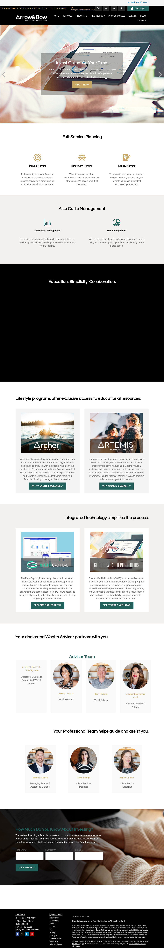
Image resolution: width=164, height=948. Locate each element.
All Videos (53, 941)
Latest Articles (55, 938)
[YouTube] (114, 8)
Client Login (138, 8)
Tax (51, 929)
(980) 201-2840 (58, 8)
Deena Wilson (66, 693)
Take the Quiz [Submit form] (26, 867)
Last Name (50, 850)
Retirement (54, 918)
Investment (54, 921)
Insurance (53, 927)
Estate (52, 924)
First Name (21, 850)
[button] (56, 15)
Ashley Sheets (127, 778)
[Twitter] (98, 8)
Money (52, 932)
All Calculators (55, 944)
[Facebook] (121, 8)
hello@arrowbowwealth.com (83, 8)
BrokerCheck (120, 921)
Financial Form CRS (82, 916)
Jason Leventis (40, 778)
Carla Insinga (83, 778)
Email (78, 850)
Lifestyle (53, 935)
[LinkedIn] (106, 8)
